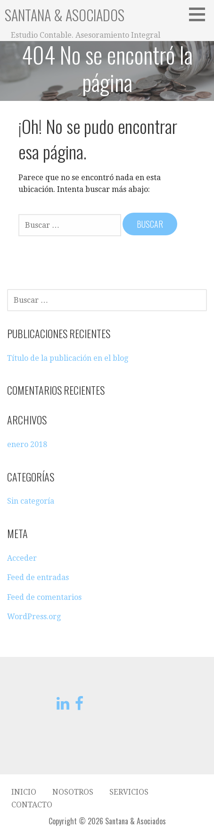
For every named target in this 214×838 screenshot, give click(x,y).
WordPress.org (34, 616)
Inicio (23, 792)
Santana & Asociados (64, 14)
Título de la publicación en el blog (67, 358)
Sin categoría (30, 501)
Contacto (31, 804)
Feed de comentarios (44, 597)
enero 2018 (27, 444)
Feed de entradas (38, 577)
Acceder (22, 558)
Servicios (128, 792)
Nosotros (72, 792)
